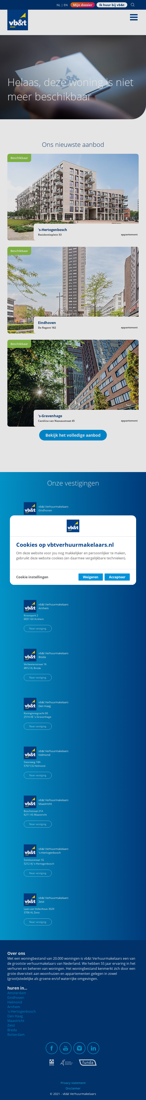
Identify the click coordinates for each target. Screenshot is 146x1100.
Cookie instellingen (32, 577)
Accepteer (117, 577)
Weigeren (90, 577)
